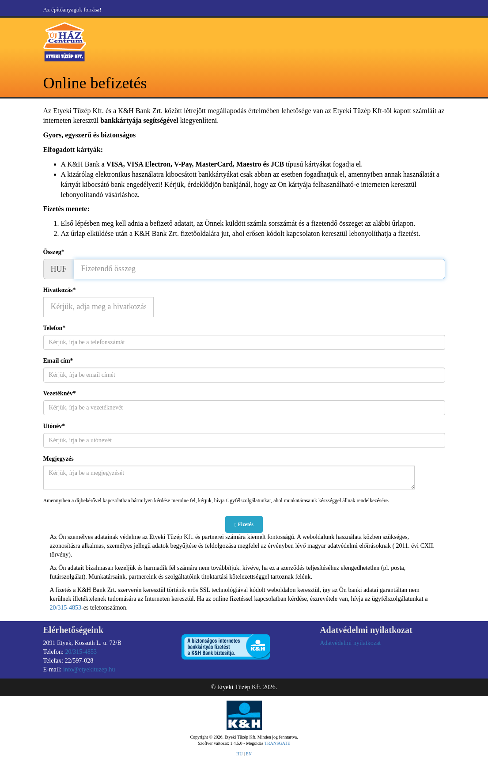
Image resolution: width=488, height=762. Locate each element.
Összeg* (53, 252)
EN (249, 753)
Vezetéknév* (59, 393)
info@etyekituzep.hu (89, 669)
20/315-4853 (66, 607)
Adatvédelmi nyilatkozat (350, 643)
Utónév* (54, 426)
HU (239, 753)
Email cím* (58, 360)
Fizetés (244, 524)
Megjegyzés (58, 458)
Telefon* (54, 328)
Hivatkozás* (59, 290)
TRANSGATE (277, 743)
